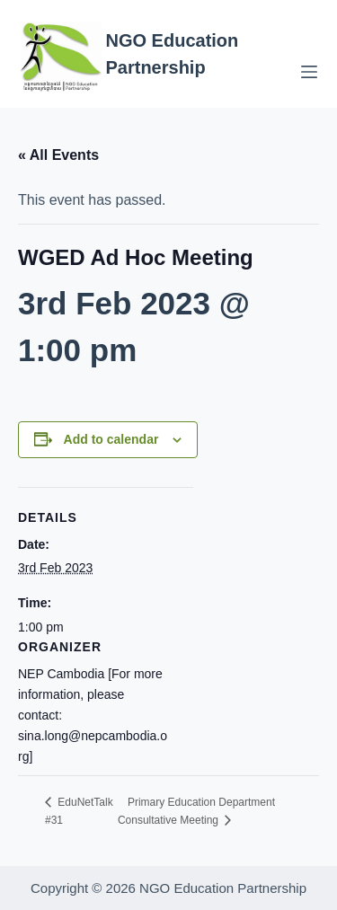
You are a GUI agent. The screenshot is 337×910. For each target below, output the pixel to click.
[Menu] (309, 72)
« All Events (58, 155)
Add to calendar (111, 439)
